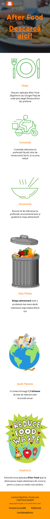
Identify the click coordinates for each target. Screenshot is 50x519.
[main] (25, 17)
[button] (3, 3)
